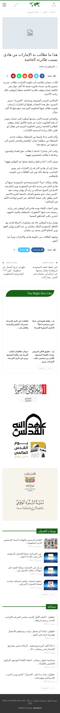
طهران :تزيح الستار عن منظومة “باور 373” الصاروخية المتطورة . (13, 270)
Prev (50, 368)
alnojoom (37, 708)
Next (41, 368)
